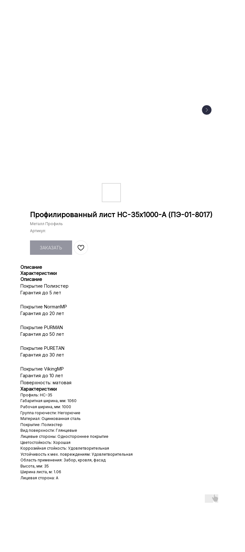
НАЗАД (18, 9)
